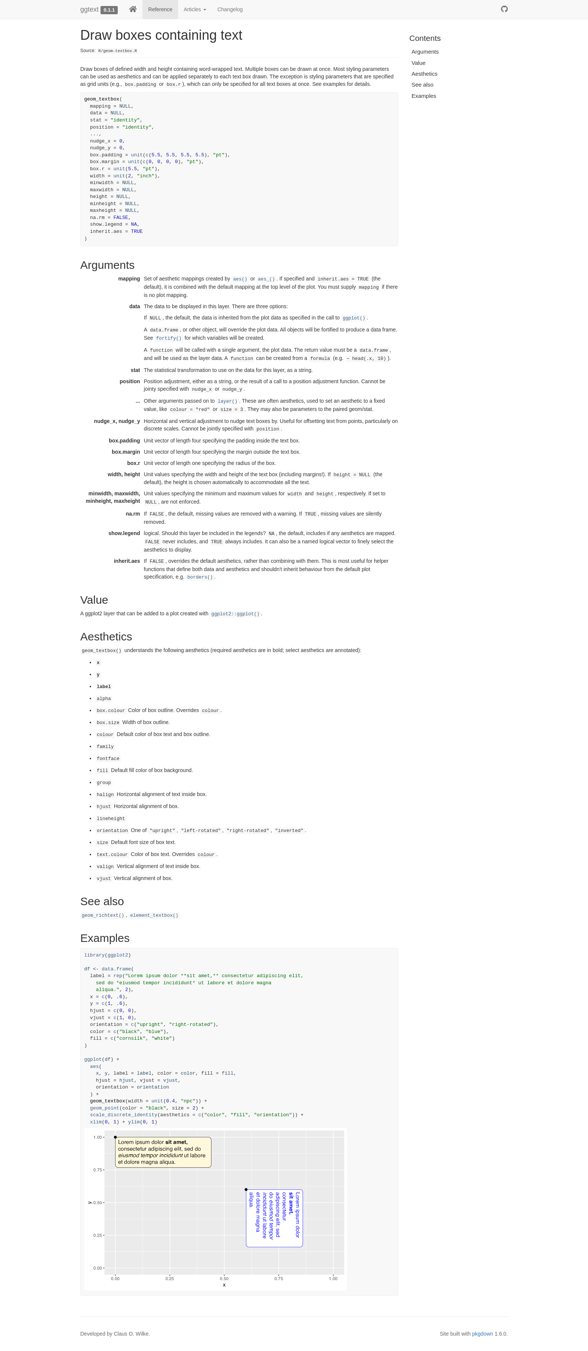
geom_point (104, 1108)
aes (94, 1066)
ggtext (89, 9)
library (94, 955)
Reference (160, 9)
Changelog (230, 9)
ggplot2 (118, 955)
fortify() (169, 338)
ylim (134, 1122)
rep (118, 976)
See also (423, 84)
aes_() (266, 279)
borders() (200, 577)
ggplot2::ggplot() (236, 614)
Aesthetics (425, 73)
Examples (424, 96)
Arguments (425, 51)
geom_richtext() (103, 915)
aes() (240, 279)
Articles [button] (195, 9)
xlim (96, 1122)
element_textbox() (154, 915)
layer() (228, 401)
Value (419, 63)
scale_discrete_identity (123, 1115)
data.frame (116, 969)
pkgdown (482, 1334)
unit (136, 155)
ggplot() (354, 318)
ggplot (93, 1059)
